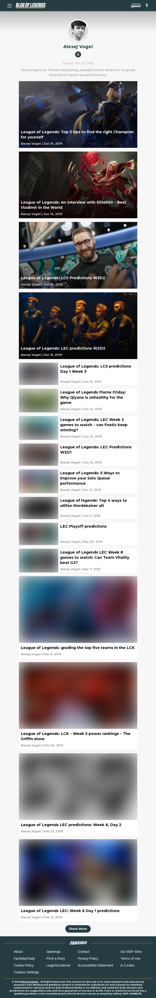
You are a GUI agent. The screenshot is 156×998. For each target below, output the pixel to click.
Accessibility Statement (95, 965)
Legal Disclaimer (58, 965)
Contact (84, 952)
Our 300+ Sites (131, 952)
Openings (53, 952)
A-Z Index (127, 965)
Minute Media (29, 981)
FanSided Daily (24, 958)
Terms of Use (130, 958)
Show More (78, 929)
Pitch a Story (55, 958)
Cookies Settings (26, 972)
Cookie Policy (24, 965)
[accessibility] (147, 5)
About (18, 952)
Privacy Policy (88, 958)
